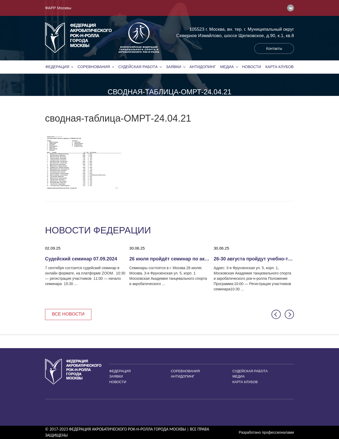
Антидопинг (202, 67)
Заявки (173, 67)
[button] (276, 314)
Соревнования (94, 67)
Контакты (274, 48)
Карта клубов (279, 67)
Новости (251, 67)
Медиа (227, 67)
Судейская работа (138, 67)
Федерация (57, 67)
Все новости (68, 314)
